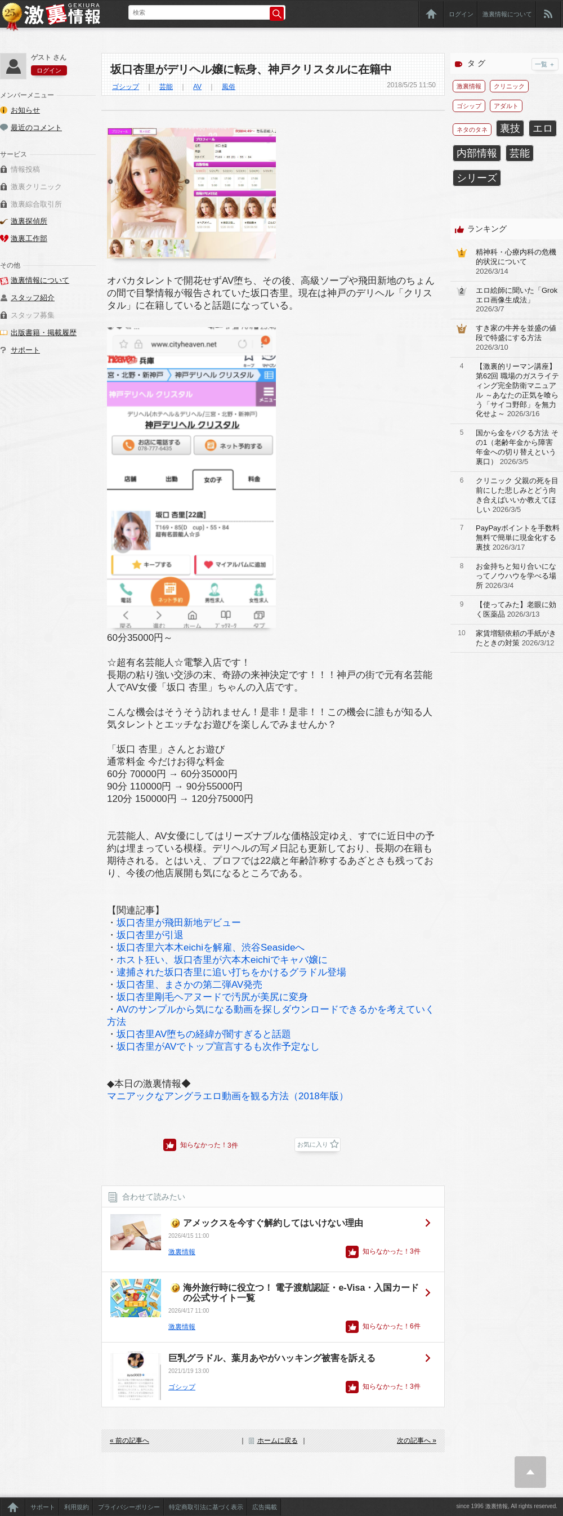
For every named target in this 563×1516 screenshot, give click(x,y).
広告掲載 (264, 1507)
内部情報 (477, 153)
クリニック (509, 86)
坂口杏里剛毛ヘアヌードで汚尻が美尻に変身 (212, 997)
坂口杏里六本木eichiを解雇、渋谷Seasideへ (211, 947)
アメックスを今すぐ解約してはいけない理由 (273, 1223)
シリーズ (477, 178)
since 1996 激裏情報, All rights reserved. (506, 1506)
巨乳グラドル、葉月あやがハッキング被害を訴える (272, 1358)
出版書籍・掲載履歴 (44, 332)
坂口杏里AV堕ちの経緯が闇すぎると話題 (204, 1034)
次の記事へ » (416, 1440)
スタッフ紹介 (33, 297)
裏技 (510, 128)
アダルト (506, 105)
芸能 (166, 87)
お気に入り (312, 1144)
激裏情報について (507, 14)
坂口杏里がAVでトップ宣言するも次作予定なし (218, 1046)
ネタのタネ (472, 129)
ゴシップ (125, 87)
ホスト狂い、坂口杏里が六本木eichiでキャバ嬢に (222, 960)
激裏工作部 (29, 238)
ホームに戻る (277, 1440)
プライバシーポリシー (129, 1507)
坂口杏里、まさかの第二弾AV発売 (189, 984)
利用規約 (76, 1507)
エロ (543, 128)
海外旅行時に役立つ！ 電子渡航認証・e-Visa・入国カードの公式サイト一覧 (301, 1293)
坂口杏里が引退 (150, 935)
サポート (25, 350)
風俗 (228, 87)
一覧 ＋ (545, 64)
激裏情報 (181, 1252)
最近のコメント (36, 127)
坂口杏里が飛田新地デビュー (179, 922)
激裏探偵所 (29, 221)
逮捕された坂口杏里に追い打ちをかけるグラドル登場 (231, 972)
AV (197, 87)
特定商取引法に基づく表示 (206, 1507)
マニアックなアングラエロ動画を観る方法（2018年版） (227, 1096)
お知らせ (25, 110)
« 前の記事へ (129, 1440)
